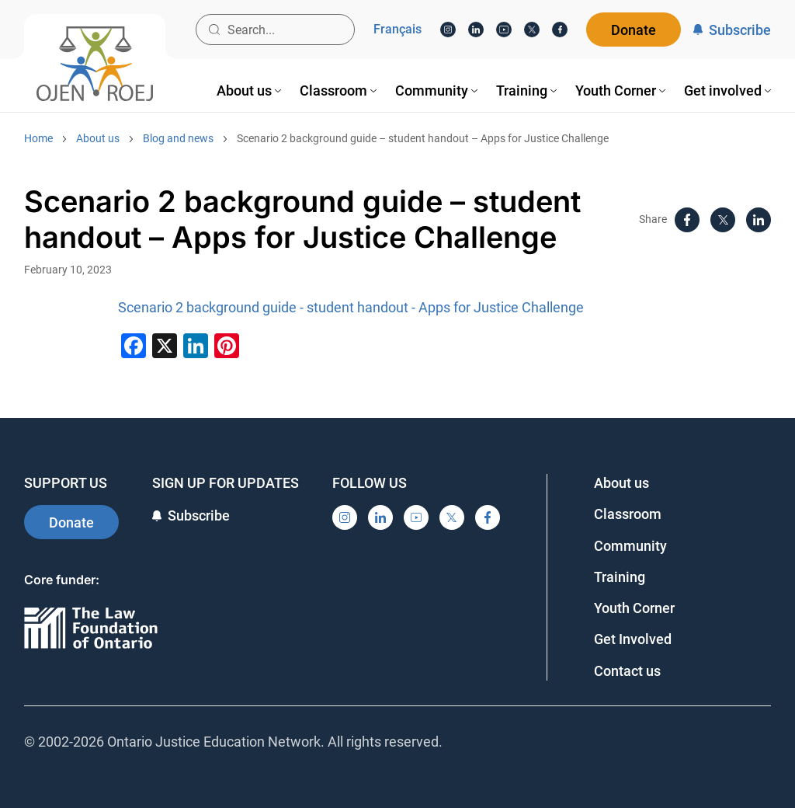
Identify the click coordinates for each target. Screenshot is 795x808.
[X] (532, 29)
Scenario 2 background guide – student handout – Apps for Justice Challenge (423, 138)
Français (397, 29)
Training (619, 577)
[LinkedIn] (476, 29)
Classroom (627, 514)
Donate (633, 30)
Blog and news (178, 138)
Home (38, 138)
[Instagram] (448, 29)
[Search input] (275, 29)
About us (98, 138)
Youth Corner (634, 608)
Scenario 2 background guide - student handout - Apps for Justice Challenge (351, 307)
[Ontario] (91, 629)
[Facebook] (560, 29)
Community (630, 546)
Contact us (627, 671)
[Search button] (214, 29)
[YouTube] (504, 29)
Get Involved (633, 639)
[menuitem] (249, 90)
